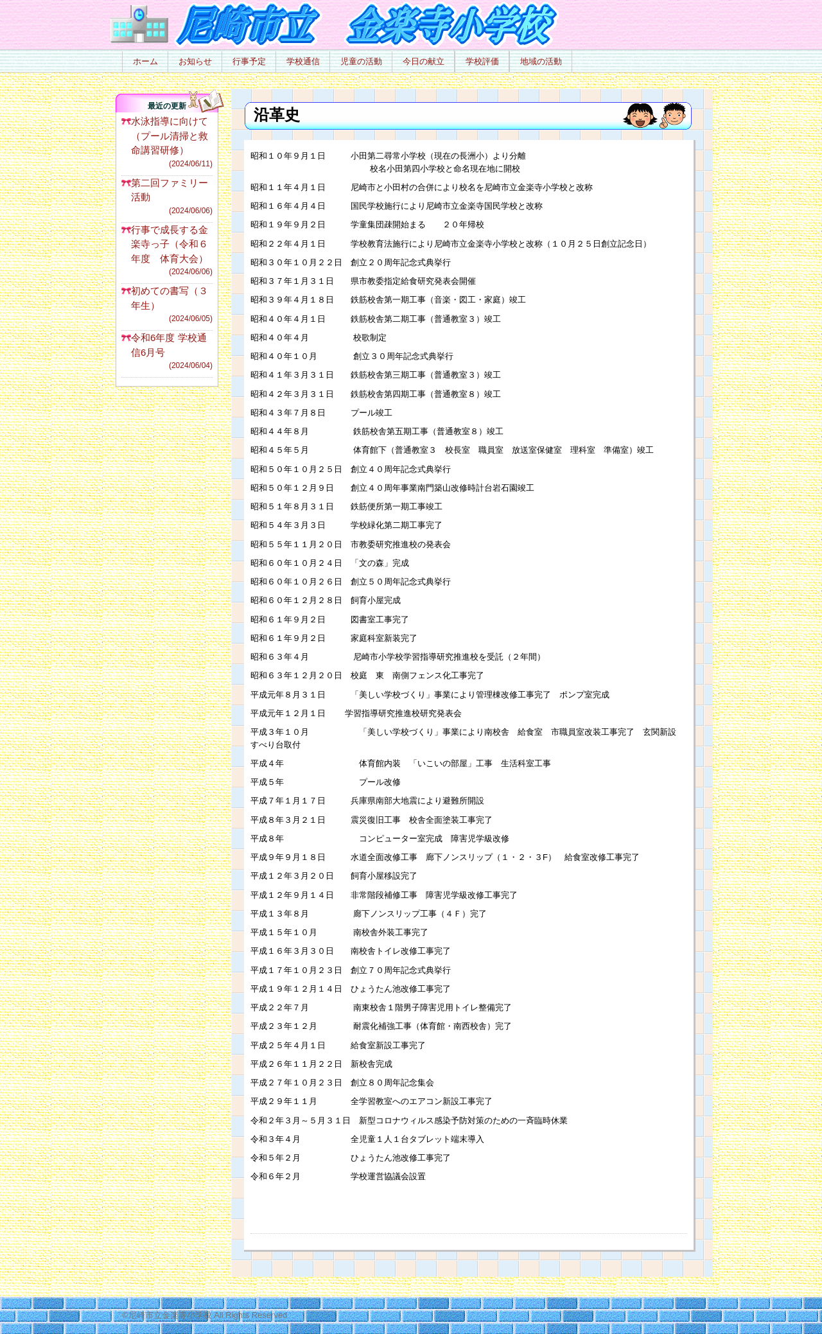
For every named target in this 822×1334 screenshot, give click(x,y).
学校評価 (482, 61)
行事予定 (249, 61)
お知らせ (195, 61)
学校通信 (303, 61)
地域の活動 (541, 61)
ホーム (145, 61)
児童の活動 (361, 61)
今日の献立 (423, 61)
